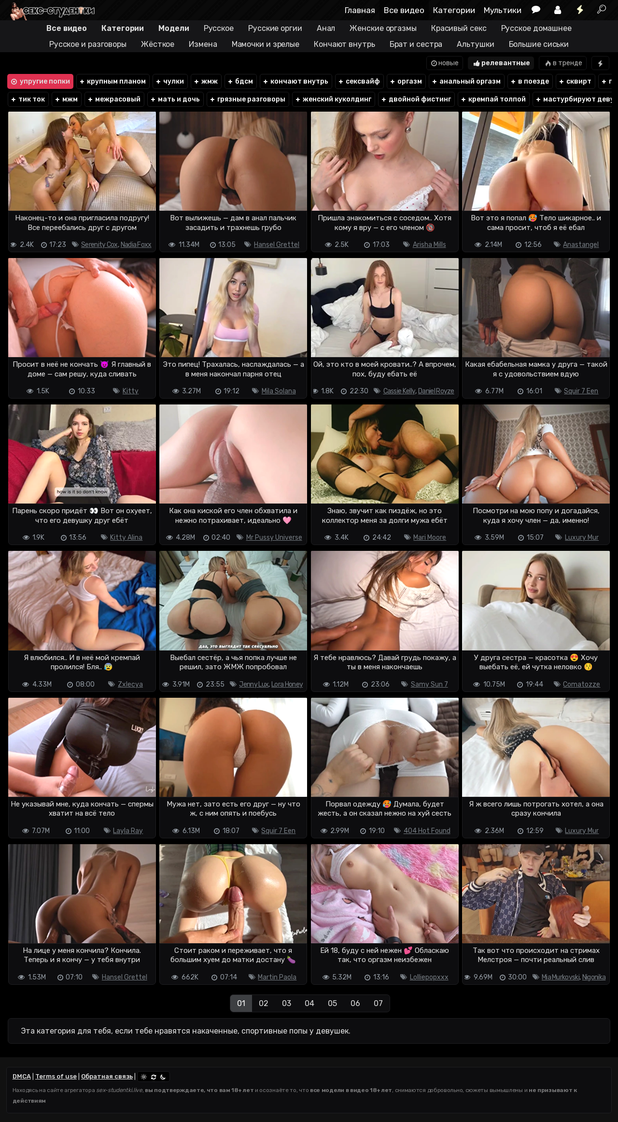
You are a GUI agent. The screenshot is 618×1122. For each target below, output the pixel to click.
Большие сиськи (539, 44)
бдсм (240, 81)
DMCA (22, 1076)
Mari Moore (429, 537)
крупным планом (112, 81)
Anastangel (581, 245)
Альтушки (475, 44)
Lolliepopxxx (429, 977)
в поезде (529, 81)
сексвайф (358, 81)
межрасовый (113, 99)
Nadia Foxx (136, 245)
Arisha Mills (429, 245)
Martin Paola (277, 977)
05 (332, 1003)
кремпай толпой (493, 99)
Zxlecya (130, 684)
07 (378, 1003)
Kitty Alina (126, 537)
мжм (66, 99)
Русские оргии (275, 28)
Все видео (404, 10)
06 (355, 1003)
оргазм (405, 81)
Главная (360, 10)
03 (286, 1003)
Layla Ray (128, 831)
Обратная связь (107, 1076)
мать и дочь (175, 99)
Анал (326, 28)
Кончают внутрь (344, 44)
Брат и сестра (416, 44)
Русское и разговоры (87, 44)
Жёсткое (157, 44)
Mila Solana (279, 391)
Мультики (502, 10)
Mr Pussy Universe (274, 537)
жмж (205, 81)
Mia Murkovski (560, 977)
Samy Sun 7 (429, 684)
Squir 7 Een (581, 391)
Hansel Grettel (276, 245)
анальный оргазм (466, 81)
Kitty (131, 391)
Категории (454, 10)
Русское (219, 28)
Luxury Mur (582, 537)
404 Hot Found (427, 831)
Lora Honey (287, 684)
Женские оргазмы (383, 28)
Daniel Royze (436, 391)
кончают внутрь (295, 81)
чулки (169, 81)
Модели (173, 28)
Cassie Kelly (399, 391)
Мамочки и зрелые (265, 44)
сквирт (574, 81)
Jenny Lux (253, 684)
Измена (203, 44)
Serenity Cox (99, 245)
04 (309, 1003)
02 (263, 1003)
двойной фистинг (415, 99)
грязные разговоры (247, 99)
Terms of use (56, 1076)
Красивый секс (459, 28)
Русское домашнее (536, 28)
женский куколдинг (333, 99)
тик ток (27, 99)
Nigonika (593, 977)
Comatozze (581, 684)
